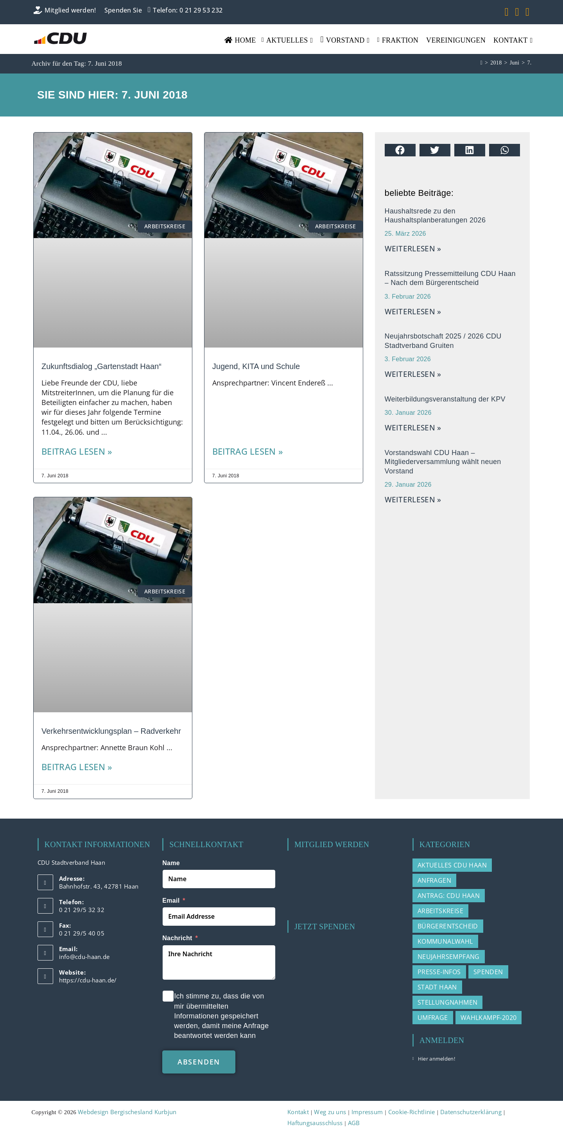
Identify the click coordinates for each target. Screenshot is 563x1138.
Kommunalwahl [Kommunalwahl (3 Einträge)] (445, 941)
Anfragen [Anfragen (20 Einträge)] (434, 880)
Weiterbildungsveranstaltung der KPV (445, 399)
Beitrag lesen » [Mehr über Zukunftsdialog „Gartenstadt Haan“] (77, 451)
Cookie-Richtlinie (411, 1112)
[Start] (481, 63)
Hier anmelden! (436, 1058)
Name (171, 863)
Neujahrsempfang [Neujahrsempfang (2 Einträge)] (449, 956)
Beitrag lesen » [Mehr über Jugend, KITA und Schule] (247, 451)
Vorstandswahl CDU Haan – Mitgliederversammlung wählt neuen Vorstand (443, 462)
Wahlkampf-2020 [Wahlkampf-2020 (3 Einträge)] (489, 1017)
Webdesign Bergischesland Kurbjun (127, 1112)
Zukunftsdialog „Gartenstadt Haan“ (101, 366)
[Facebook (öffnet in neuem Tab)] (507, 12)
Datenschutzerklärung (471, 1112)
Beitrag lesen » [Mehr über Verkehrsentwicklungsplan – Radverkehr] (77, 766)
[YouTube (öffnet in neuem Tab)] (517, 12)
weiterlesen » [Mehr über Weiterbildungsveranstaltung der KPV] (413, 428)
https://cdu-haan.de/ (88, 980)
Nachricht (177, 938)
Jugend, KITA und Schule (256, 366)
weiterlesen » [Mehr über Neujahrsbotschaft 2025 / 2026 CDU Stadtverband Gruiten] (413, 374)
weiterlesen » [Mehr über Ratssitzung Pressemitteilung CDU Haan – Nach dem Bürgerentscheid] (413, 311)
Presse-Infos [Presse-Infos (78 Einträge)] (439, 972)
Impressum (367, 1112)
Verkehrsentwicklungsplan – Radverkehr (111, 731)
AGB (354, 1123)
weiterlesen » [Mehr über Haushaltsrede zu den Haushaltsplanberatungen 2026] (413, 249)
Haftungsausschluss (314, 1123)
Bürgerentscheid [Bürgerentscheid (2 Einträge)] (448, 926)
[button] (400, 150)
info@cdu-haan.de (84, 957)
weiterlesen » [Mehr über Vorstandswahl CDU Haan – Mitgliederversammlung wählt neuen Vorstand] (413, 500)
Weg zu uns (330, 1112)
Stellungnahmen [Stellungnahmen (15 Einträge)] (448, 1002)
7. (529, 63)
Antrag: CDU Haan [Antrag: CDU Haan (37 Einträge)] (449, 895)
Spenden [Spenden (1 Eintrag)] (488, 972)
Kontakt (298, 1112)
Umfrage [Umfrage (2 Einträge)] (433, 1017)
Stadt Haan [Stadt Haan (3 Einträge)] (437, 987)
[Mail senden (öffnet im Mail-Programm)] (526, 12)
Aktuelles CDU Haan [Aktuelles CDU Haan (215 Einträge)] (452, 865)
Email (170, 900)
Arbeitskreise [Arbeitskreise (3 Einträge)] (440, 911)
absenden (199, 1061)
